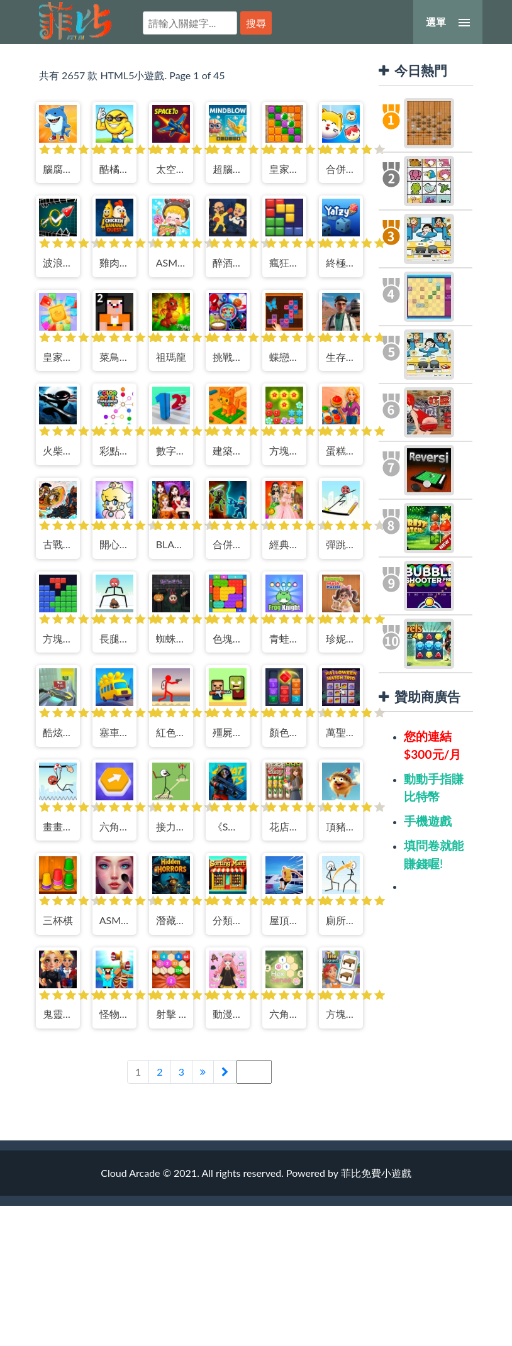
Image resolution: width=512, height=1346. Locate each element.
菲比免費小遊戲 (75, 21)
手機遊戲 (428, 821)
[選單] (447, 22)
